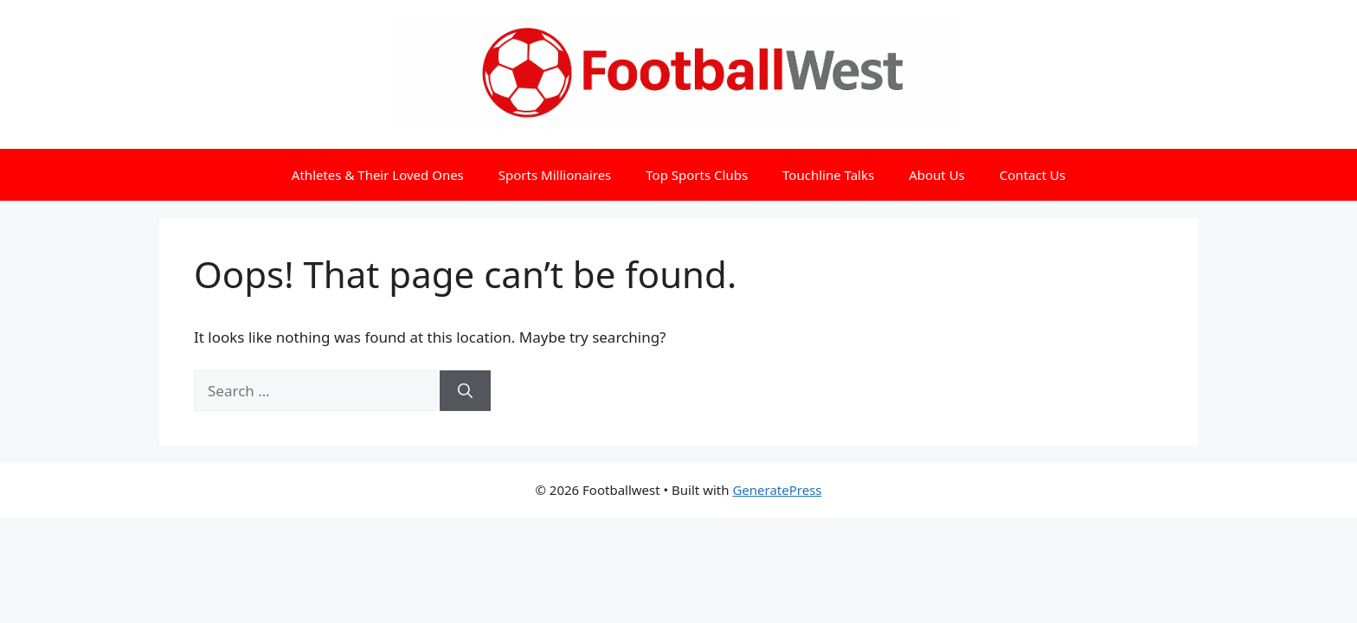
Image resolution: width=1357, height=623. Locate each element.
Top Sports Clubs (697, 174)
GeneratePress (776, 489)
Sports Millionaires (555, 174)
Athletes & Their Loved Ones (378, 174)
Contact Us (1032, 174)
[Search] (465, 391)
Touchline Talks (828, 174)
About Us (937, 174)
